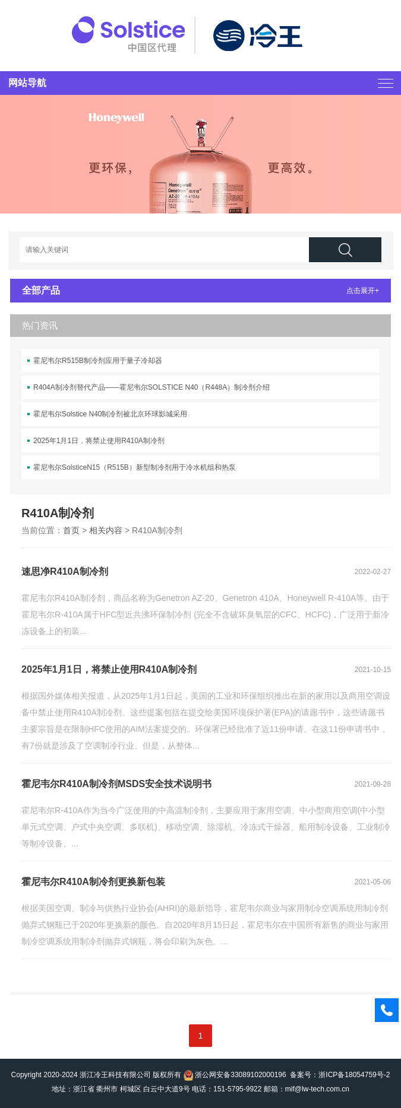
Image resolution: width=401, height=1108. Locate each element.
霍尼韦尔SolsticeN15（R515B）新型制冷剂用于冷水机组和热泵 (134, 467)
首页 (71, 530)
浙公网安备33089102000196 (240, 1075)
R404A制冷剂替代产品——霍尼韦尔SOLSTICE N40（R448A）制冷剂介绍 (151, 387)
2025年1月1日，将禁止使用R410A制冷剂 (99, 441)
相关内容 (105, 530)
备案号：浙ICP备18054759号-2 (340, 1075)
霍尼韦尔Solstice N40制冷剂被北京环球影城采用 (110, 414)
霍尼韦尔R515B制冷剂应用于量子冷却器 (97, 360)
